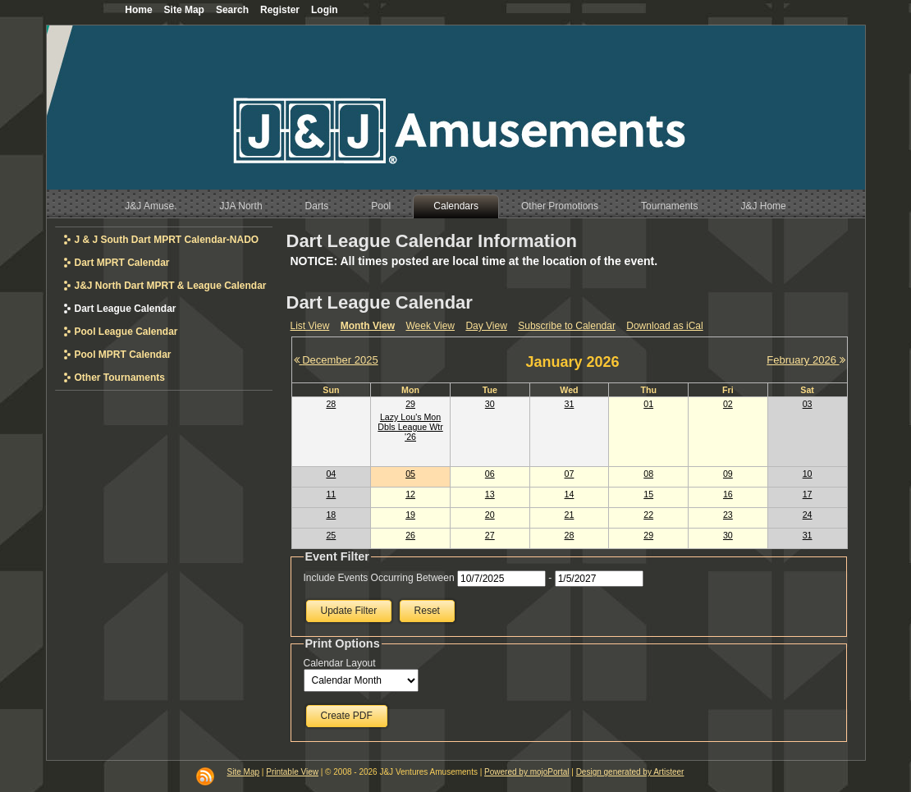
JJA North (241, 206)
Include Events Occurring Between (379, 578)
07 (570, 473)
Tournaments (669, 206)
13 (490, 494)
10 (808, 473)
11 (331, 494)
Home (138, 10)
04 (331, 473)
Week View (430, 326)
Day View (485, 326)
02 (728, 404)
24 (808, 515)
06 (490, 473)
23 (728, 515)
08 (648, 473)
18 (331, 515)
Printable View (292, 771)
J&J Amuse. (150, 206)
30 (490, 404)
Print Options (342, 643)
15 (648, 494)
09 (728, 473)
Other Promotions (559, 206)
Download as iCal (664, 326)
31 (570, 404)
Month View (368, 326)
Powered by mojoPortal (526, 771)
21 (570, 515)
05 (410, 473)
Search (232, 10)
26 (410, 535)
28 (331, 404)
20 (490, 515)
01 (648, 404)
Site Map (243, 771)
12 (410, 494)
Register (280, 10)
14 (570, 494)
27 (490, 535)
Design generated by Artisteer (630, 771)
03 (808, 404)
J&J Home (762, 206)
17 (808, 494)
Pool (381, 206)
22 (648, 515)
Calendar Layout (340, 663)
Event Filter (337, 556)
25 (331, 535)
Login (324, 10)
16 (728, 494)
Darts (317, 206)
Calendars (455, 206)
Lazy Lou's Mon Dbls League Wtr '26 (410, 427)
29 (410, 404)
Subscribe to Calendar (567, 326)
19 (410, 515)
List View (310, 326)
